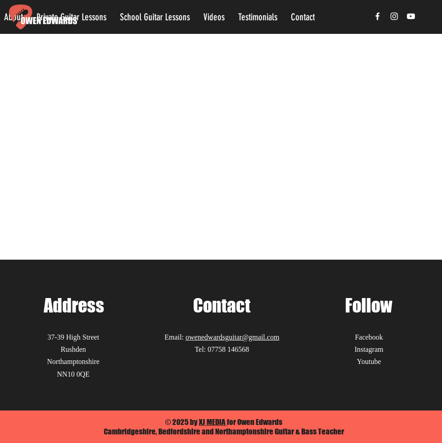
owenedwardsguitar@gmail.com (232, 337)
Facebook (369, 337)
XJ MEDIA (213, 422)
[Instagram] (394, 16)
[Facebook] (377, 16)
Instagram (369, 349)
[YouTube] (411, 16)
